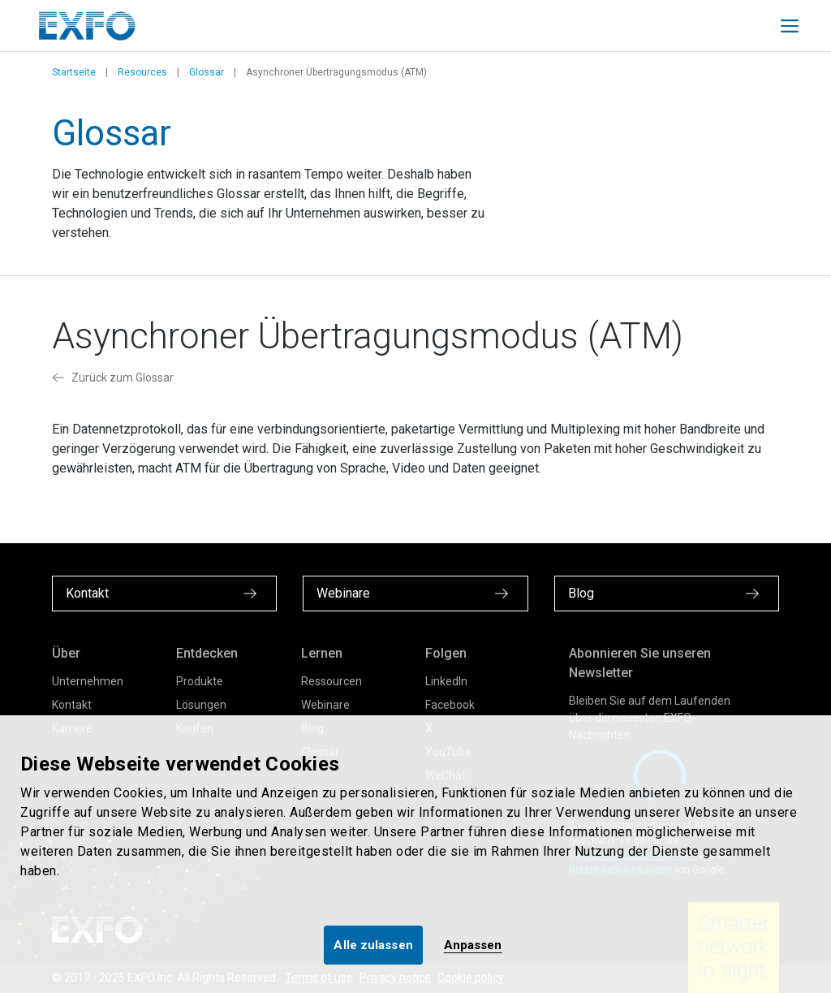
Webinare (325, 704)
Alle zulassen (373, 945)
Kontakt (72, 704)
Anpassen (473, 945)
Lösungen (201, 704)
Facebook (450, 704)
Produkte (199, 681)
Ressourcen (331, 681)
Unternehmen (87, 681)
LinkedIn (446, 681)
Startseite (74, 72)
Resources (142, 72)
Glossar (206, 72)
